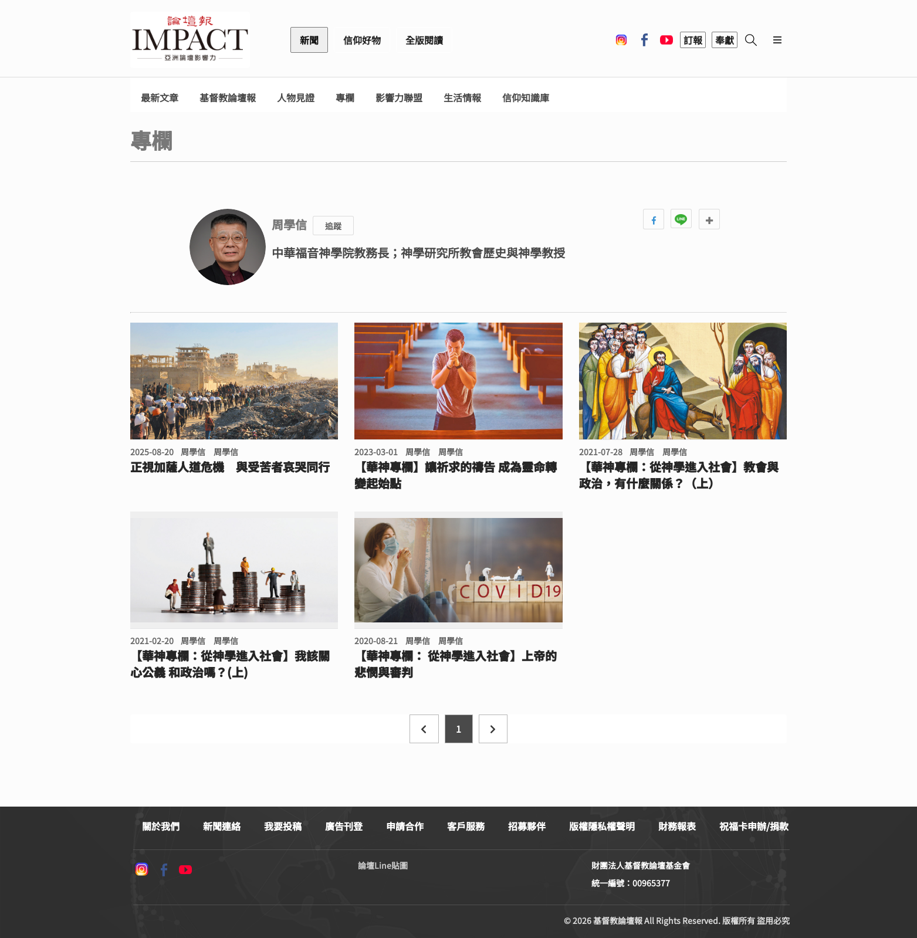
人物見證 (295, 98)
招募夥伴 (527, 826)
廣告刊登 (344, 826)
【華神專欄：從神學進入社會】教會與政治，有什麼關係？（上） (679, 475)
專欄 (345, 98)
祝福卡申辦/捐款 (754, 826)
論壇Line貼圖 (383, 865)
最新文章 (159, 98)
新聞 (309, 40)
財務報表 (677, 826)
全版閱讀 (424, 40)
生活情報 (462, 98)
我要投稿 (283, 826)
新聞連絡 (222, 826)
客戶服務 (466, 826)
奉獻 (724, 40)
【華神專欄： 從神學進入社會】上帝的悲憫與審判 (455, 664)
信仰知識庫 (525, 98)
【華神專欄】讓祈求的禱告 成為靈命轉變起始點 (455, 475)
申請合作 (405, 826)
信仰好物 (362, 40)
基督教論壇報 (227, 98)
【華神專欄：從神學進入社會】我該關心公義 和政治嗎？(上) (230, 664)
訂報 (692, 40)
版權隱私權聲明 (602, 826)
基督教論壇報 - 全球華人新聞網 (190, 40)
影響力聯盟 (398, 98)
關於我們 (161, 826)
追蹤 (333, 226)
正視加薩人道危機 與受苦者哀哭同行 (230, 467)
